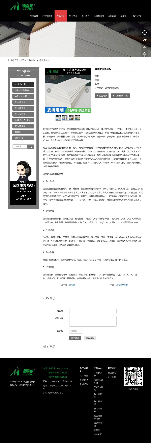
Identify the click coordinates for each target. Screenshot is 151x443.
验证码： (61, 331)
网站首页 (34, 16)
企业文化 (84, 380)
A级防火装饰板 (22, 90)
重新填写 (90, 338)
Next (87, 90)
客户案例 (85, 16)
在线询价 (102, 96)
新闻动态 (73, 16)
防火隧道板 (20, 108)
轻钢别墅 (19, 138)
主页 (22, 60)
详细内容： (60, 318)
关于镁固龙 (47, 16)
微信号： (61, 311)
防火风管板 (20, 102)
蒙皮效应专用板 (22, 120)
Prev (49, 90)
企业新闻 (112, 377)
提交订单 (75, 338)
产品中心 (61, 16)
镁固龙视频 (99, 16)
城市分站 (137, 16)
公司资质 (84, 384)
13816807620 (120, 96)
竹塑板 (18, 132)
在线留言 (112, 16)
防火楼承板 (20, 126)
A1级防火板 (42, 60)
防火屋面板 (20, 114)
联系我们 (124, 16)
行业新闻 (112, 373)
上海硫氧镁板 (122, 285)
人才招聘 (84, 375)
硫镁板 (72, 285)
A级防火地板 (21, 96)
